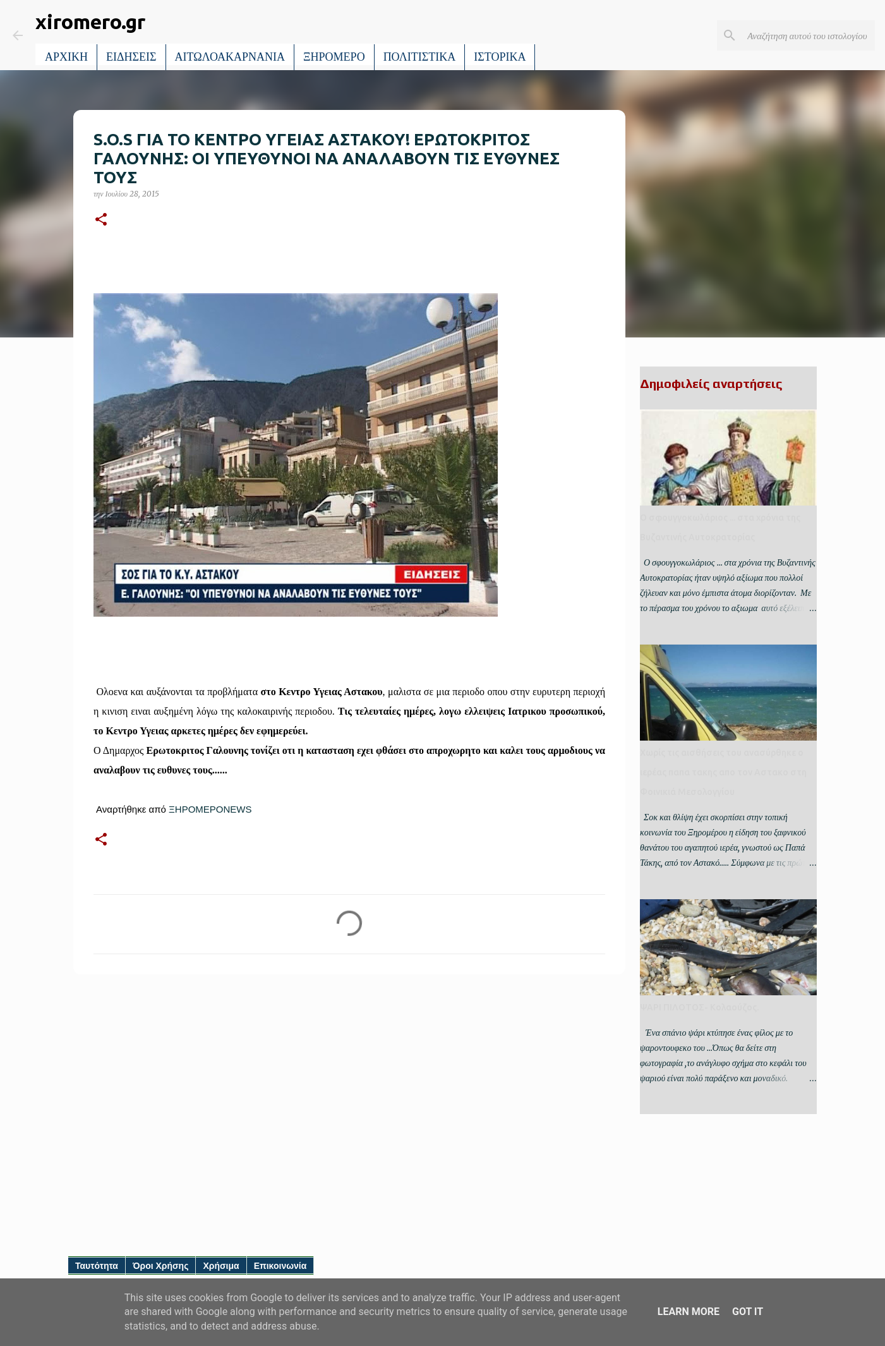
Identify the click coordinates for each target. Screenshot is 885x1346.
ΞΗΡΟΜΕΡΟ (334, 57)
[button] (101, 220)
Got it (747, 1312)
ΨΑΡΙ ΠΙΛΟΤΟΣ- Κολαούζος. (699, 1007)
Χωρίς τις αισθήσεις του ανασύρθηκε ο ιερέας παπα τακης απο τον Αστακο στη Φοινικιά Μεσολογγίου (723, 772)
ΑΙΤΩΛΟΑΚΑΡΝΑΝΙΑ (230, 57)
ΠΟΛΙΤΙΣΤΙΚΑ (419, 57)
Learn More (688, 1312)
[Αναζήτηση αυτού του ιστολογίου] (808, 35)
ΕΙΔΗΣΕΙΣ (131, 57)
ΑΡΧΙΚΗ (66, 57)
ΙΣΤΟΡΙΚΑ (500, 57)
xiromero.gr (90, 21)
